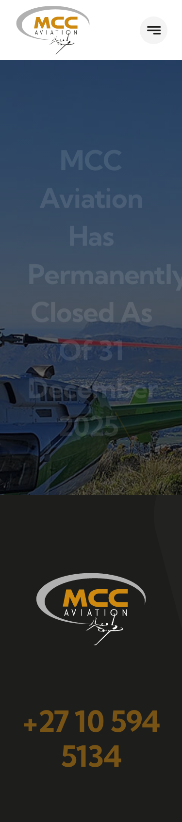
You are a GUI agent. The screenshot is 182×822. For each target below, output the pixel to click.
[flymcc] (53, 9)
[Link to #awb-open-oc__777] (153, 30)
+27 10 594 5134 (91, 738)
